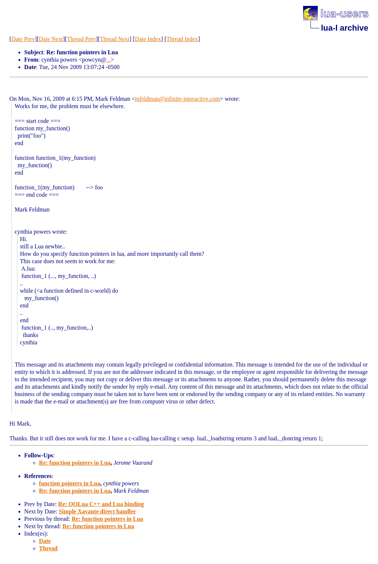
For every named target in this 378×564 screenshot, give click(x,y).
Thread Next (114, 39)
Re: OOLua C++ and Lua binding (101, 504)
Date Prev (23, 39)
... (108, 59)
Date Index (148, 39)
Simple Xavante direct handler (97, 511)
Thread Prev (81, 39)
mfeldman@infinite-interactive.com (177, 99)
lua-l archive (344, 27)
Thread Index (182, 39)
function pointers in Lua (69, 483)
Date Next (51, 39)
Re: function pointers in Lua (75, 463)
